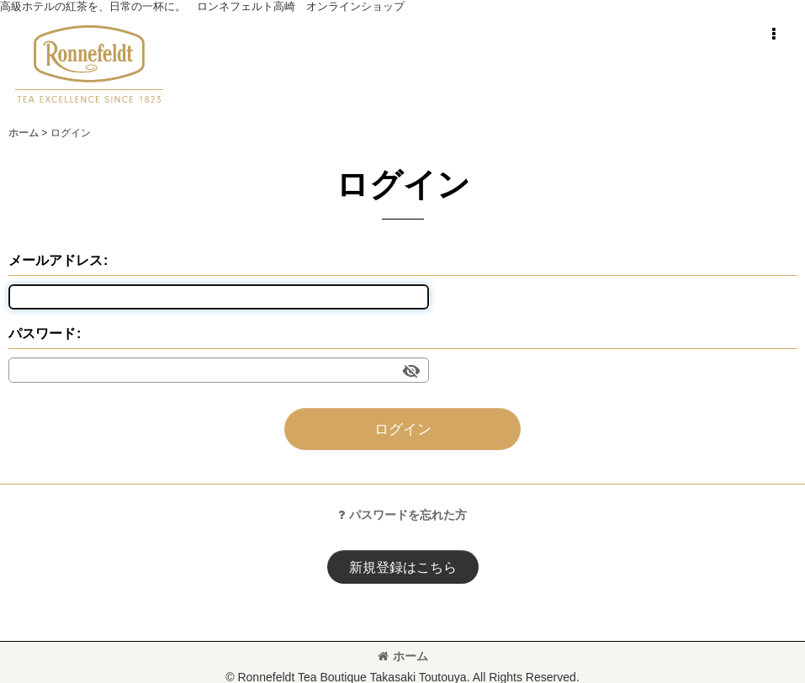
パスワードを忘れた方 (402, 515)
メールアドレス (55, 259)
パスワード (42, 333)
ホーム (403, 656)
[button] (773, 34)
